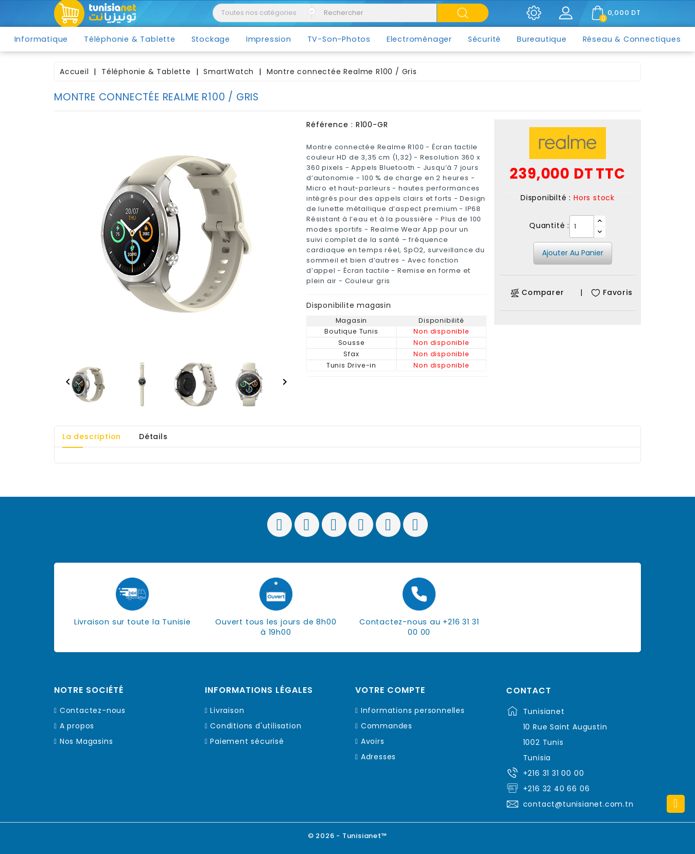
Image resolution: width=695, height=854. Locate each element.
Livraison (227, 710)
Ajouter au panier (572, 253)
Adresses (378, 757)
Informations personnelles (413, 710)
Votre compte (390, 690)
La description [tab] (91, 436)
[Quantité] (581, 226)
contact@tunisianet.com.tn (578, 804)
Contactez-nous (93, 710)
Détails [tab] (153, 436)
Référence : (329, 124)
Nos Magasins (86, 741)
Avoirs (373, 741)
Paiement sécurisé (247, 741)
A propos (77, 726)
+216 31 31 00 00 (553, 773)
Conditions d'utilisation (255, 726)
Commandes (386, 726)
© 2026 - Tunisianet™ (348, 836)
